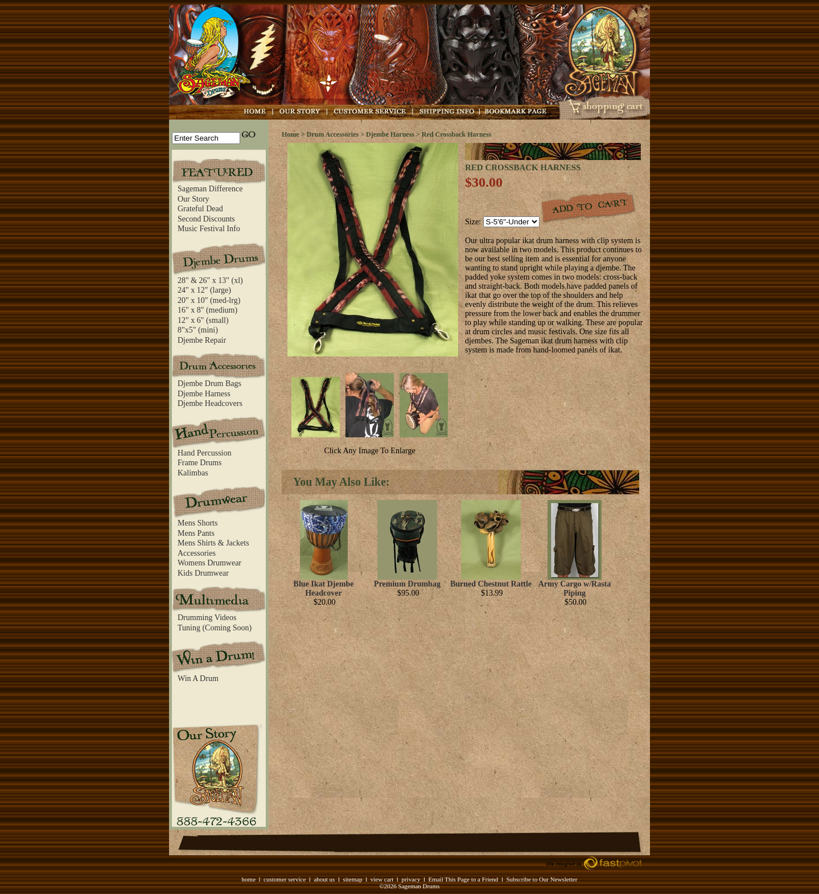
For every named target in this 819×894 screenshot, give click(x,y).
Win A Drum (198, 678)
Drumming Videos (207, 617)
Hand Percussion (205, 453)
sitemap (352, 879)
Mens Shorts (197, 523)
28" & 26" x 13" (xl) (210, 280)
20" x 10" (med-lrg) (209, 300)
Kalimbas (193, 473)
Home (290, 134)
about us (324, 879)
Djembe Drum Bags (209, 383)
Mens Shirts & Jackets (213, 543)
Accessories (197, 553)
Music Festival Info (209, 228)
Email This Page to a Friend (463, 879)
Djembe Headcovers (210, 403)
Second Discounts (206, 219)
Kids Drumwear (203, 573)
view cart (382, 879)
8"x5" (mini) (198, 330)
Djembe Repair (202, 340)
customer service (285, 879)
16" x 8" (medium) (207, 310)
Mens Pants (196, 533)
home (249, 879)
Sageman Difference (210, 188)
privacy (410, 879)
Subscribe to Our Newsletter (541, 879)
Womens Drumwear (209, 563)
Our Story (193, 199)
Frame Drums (199, 462)
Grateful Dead (200, 208)
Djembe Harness (204, 393)
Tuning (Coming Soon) (215, 628)
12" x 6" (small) (203, 320)
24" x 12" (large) (204, 290)
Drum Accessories (333, 134)
